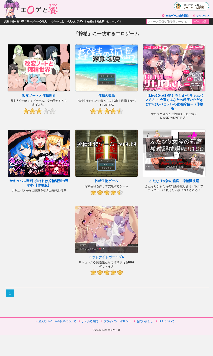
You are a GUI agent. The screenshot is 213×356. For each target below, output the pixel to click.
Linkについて (167, 321)
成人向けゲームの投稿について (57, 321)
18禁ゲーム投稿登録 (177, 15)
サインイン (202, 15)
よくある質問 (90, 321)
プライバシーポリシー (117, 321)
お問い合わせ (145, 321)
